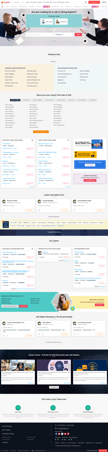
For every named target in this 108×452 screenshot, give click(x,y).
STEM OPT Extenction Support (45, 178)
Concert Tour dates (31, 437)
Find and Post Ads (27, 426)
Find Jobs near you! (32, 86)
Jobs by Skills (26, 100)
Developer (89, 271)
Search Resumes (88, 412)
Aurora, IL (11, 171)
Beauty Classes (5, 166)
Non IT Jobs (14, 6)
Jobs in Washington (33, 109)
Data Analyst (51, 222)
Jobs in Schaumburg (10, 116)
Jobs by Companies (37, 100)
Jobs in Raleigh (57, 111)
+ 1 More (44, 183)
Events (28, 2)
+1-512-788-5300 (61, 425)
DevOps (33, 222)
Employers (78, 6)
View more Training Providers (10, 306)
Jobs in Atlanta (32, 104)
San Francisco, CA (48, 163)
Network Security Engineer (44, 169)
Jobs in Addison (33, 122)
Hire (62, 6)
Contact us (63, 442)
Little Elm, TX (12, 154)
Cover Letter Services (32, 83)
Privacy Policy (81, 442)
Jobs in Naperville (9, 120)
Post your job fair (62, 77)
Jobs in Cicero (32, 125)
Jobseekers (86, 6)
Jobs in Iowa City (9, 118)
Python (58, 222)
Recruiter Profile (84, 74)
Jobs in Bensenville (33, 127)
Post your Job (61, 71)
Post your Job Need (10, 71)
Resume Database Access (65, 74)
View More (31, 186)
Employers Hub (84, 77)
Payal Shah (45, 252)
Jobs (51, 2)
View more (53, 61)
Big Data (101, 222)
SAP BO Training (5, 301)
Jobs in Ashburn (9, 127)
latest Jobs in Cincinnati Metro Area (25, 288)
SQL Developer (21, 254)
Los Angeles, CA (11, 163)
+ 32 (63, 330)
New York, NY (12, 180)
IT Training (46, 2)
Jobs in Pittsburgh (57, 104)
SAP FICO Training (34, 301)
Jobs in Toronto (8, 109)
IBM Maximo (27, 222)
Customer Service (6, 183)
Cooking (4, 157)
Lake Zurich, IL (48, 171)
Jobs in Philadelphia (58, 107)
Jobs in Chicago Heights (59, 125)
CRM (79, 222)
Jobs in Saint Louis (33, 113)
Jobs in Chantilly (9, 125)
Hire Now (102, 257)
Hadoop (64, 222)
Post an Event (30, 439)
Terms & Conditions (71, 442)
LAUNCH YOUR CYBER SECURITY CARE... (47, 152)
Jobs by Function (61, 100)
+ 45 (4, 331)
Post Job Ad (95, 6)
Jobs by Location (15, 100)
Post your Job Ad (53, 412)
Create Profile (104, 6)
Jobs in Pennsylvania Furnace (36, 120)
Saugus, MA (10, 145)
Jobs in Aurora (32, 116)
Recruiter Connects (32, 77)
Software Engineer (20, 264)
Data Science (94, 222)
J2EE (38, 225)
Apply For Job (30, 148)
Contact (66, 257)
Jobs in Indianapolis (9, 107)
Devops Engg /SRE (42, 161)
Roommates (34, 2)
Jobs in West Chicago (10, 122)
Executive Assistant (91, 254)
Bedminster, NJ (48, 145)
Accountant (91, 263)
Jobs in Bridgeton (57, 118)
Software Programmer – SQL (45, 143)
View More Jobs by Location (41, 131)
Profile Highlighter (9, 74)
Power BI (13, 225)
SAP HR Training (34, 303)
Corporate (27, 442)
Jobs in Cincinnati (9, 111)
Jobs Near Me (55, 6)
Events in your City (6, 437)
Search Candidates (85, 71)
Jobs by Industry (49, 100)
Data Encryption (42, 157)
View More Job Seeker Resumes (53, 342)
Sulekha (5, 2)
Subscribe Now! (90, 165)
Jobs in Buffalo (57, 116)
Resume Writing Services (33, 80)
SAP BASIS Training (6, 298)
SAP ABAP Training (35, 298)
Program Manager (91, 280)
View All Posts (54, 387)
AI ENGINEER (21, 282)
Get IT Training (27, 430)
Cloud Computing (42, 222)
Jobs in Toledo (32, 111)
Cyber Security (20, 225)
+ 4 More (15, 148)
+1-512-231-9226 (70, 425)
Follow (60, 257)
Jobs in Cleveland (57, 109)
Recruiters (67, 260)
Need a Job (46, 6)
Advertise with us (89, 442)
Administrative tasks (7, 148)
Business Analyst (72, 222)
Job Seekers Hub (31, 71)
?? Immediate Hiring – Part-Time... (10, 152)
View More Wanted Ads (53, 216)
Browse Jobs (68, 6)
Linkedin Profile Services (11, 83)
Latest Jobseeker (23, 6)
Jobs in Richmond (9, 113)
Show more (61, 225)
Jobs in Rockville (57, 120)
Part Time (38, 6)
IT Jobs (7, 6)
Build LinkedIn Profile (90, 180)
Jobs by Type (71, 100)
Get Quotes (23, 306)
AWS (39, 174)
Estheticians (5, 161)
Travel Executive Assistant (8, 178)
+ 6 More (49, 157)
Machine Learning (30, 225)
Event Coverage (6, 439)
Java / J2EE (13, 222)
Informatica (86, 222)
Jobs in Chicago (8, 104)
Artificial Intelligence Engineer (49, 225)
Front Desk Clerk (6, 143)
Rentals (40, 2)
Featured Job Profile (32, 74)
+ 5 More (13, 174)
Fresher (4, 145)
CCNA (20, 222)
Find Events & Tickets (27, 434)
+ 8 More (44, 174)
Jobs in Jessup (32, 118)
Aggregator (61, 80)
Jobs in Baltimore (33, 107)
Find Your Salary (82, 100)
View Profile (29, 210)
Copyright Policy (98, 442)
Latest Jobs (31, 6)
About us (57, 442)
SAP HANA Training (6, 303)
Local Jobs (18, 412)
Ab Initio (40, 166)
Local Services (60, 2)
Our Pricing (83, 80)
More (67, 2)
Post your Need (103, 450)
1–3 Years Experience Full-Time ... (10, 169)
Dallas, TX (47, 154)
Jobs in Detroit (56, 113)
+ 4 (93, 330)
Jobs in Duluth (56, 122)
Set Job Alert (99, 304)
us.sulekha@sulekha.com (63, 428)
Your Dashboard (9, 86)
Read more (31, 383)
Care (54, 2)
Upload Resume (9, 77)
